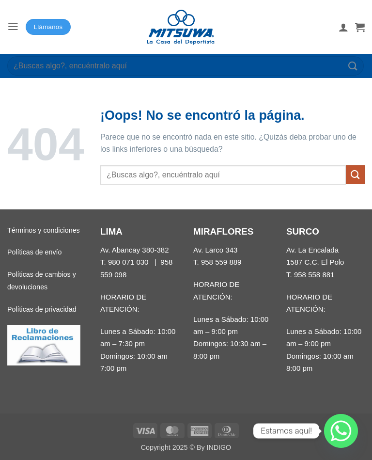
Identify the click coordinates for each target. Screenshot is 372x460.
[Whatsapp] (341, 431)
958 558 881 (314, 274)
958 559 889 (221, 262)
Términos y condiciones (43, 230)
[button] (13, 27)
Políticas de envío (34, 252)
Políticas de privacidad (42, 309)
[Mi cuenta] (343, 27)
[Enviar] (353, 65)
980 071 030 (128, 262)
